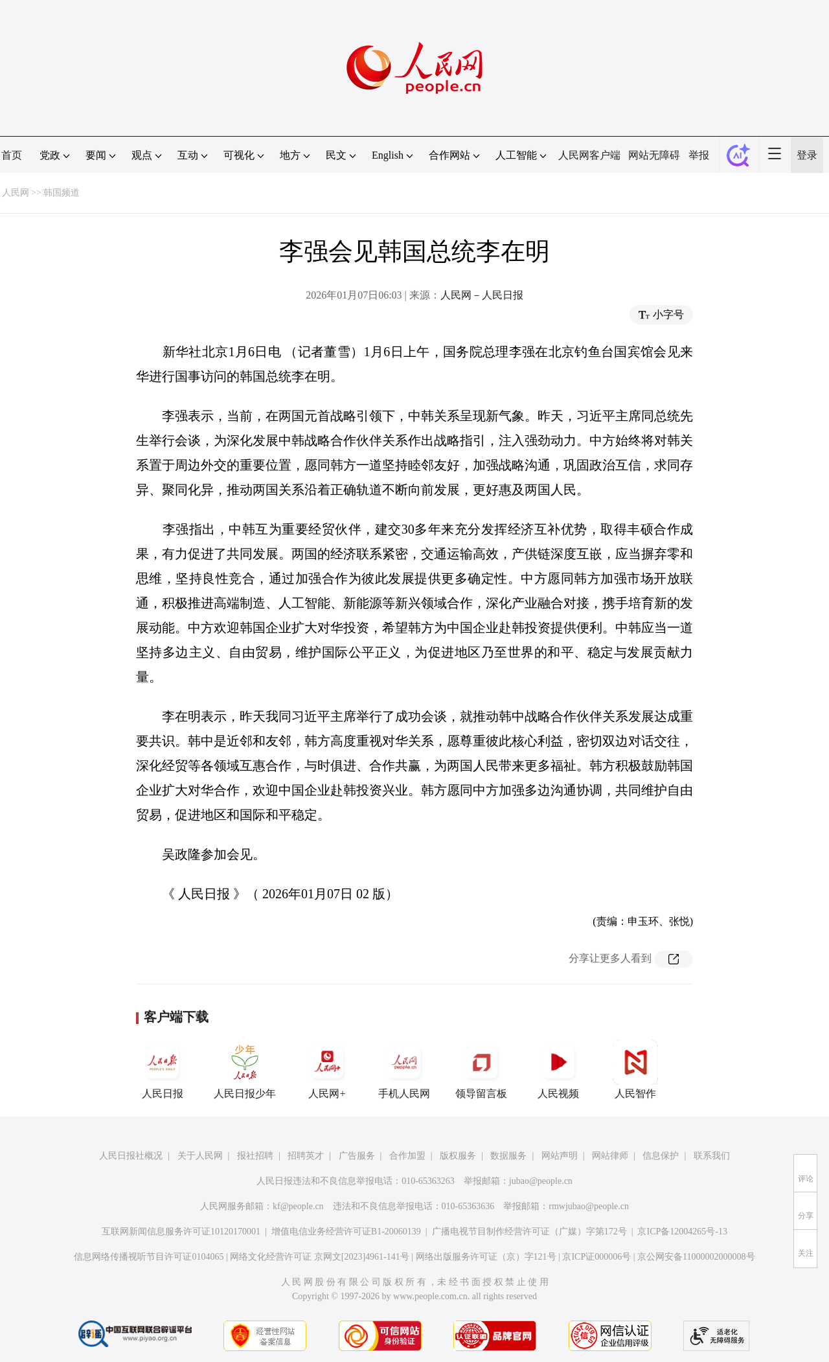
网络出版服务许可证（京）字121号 (486, 1257)
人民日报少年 (245, 1069)
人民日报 (162, 1069)
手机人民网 (404, 1069)
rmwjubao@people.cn (589, 1206)
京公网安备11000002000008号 (696, 1257)
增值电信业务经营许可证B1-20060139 (346, 1231)
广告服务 (357, 1156)
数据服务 (508, 1156)
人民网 (15, 193)
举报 (698, 155)
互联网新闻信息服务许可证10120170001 (181, 1231)
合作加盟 (407, 1156)
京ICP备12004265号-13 (682, 1231)
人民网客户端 (589, 155)
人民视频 (558, 1069)
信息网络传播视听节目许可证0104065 (148, 1257)
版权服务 (458, 1156)
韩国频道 (61, 193)
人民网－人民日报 (481, 295)
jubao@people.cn (541, 1181)
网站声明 (559, 1156)
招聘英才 (306, 1156)
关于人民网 (200, 1156)
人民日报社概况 (131, 1156)
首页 (11, 155)
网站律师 (610, 1156)
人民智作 (635, 1069)
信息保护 (660, 1156)
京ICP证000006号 (596, 1257)
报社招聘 (255, 1156)
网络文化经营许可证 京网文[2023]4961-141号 (319, 1257)
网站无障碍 (654, 155)
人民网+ (327, 1069)
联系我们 (712, 1156)
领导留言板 (481, 1069)
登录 (807, 155)
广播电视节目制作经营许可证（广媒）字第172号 (529, 1231)
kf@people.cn (298, 1206)
